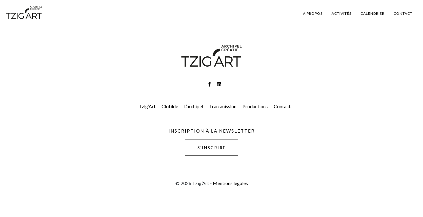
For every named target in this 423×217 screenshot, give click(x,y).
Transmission (222, 106)
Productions (255, 106)
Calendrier (372, 13)
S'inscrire (211, 147)
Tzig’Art (147, 106)
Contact (403, 13)
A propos (313, 13)
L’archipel (193, 106)
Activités (341, 13)
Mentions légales (230, 183)
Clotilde (170, 106)
